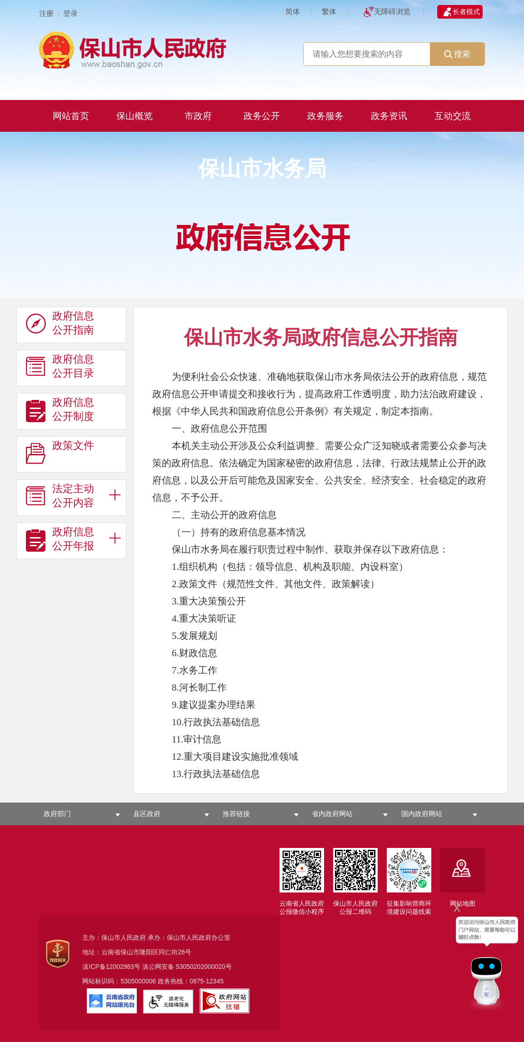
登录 (70, 13)
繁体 (329, 11)
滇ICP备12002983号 (111, 966)
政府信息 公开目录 (60, 366)
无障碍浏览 (392, 11)
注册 (46, 13)
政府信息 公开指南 (60, 323)
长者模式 (466, 11)
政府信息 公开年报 (60, 539)
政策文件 (60, 452)
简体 (292, 11)
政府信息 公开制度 (60, 409)
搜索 (457, 54)
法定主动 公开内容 (60, 496)
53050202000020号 (204, 966)
